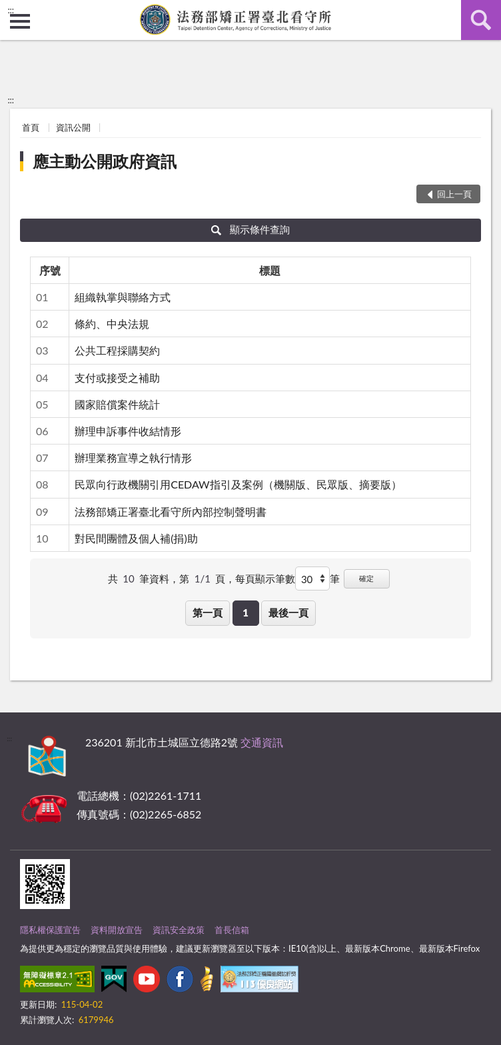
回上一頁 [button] (454, 194)
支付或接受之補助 (117, 377)
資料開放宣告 (117, 929)
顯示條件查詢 (250, 229)
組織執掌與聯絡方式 (123, 297)
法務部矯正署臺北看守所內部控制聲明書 (170, 511)
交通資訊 (262, 742)
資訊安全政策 (179, 929)
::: (10, 10)
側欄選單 (20, 21)
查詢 (481, 20)
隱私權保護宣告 (50, 929)
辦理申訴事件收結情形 (128, 431)
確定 (366, 578)
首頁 (30, 127)
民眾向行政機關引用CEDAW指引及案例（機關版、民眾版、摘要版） (238, 484)
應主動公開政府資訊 (105, 161)
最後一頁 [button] (288, 612)
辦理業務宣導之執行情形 (133, 457)
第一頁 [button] (208, 612)
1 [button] (246, 612)
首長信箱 (232, 929)
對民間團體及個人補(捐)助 (136, 538)
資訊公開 (73, 127)
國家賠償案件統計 (117, 404)
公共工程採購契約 (117, 350)
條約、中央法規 (112, 323)
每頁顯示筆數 (265, 578)
